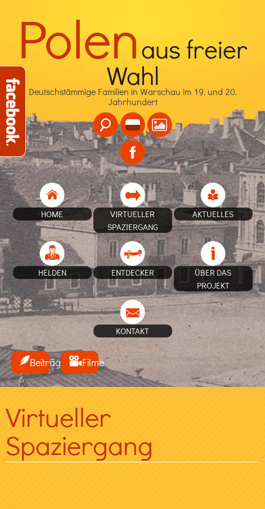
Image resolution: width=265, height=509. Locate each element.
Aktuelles (212, 213)
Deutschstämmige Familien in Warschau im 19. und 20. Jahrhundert (132, 78)
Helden (52, 272)
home (52, 213)
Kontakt (132, 330)
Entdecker (132, 272)
